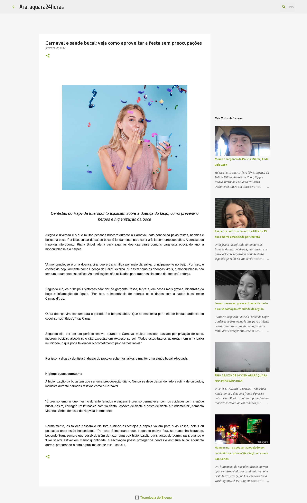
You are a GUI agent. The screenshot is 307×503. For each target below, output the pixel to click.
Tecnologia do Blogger (153, 497)
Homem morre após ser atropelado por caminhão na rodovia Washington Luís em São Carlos (241, 453)
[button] (47, 56)
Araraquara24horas (41, 6)
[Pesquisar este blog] (274, 7)
